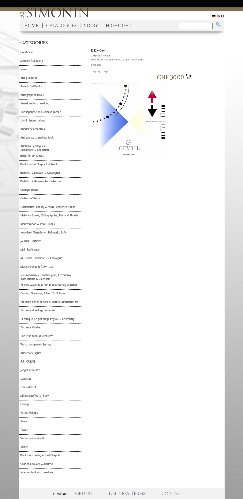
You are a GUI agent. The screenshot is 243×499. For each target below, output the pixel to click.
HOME (31, 26)
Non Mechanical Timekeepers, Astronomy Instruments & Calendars (45, 277)
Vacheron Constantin (32, 438)
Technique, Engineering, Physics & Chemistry (47, 319)
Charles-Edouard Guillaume (36, 464)
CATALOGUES (61, 26)
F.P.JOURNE (28, 361)
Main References (30, 249)
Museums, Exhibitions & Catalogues (41, 258)
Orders (84, 493)
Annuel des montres (32, 129)
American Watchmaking (34, 103)
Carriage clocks (29, 190)
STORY (91, 26)
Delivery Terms (127, 493)
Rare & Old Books (31, 86)
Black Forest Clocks (32, 155)
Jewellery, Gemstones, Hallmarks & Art (43, 232)
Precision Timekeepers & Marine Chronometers (49, 302)
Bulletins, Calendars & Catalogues (40, 173)
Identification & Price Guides (37, 224)
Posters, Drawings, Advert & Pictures (42, 293)
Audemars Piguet (30, 353)
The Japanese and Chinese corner (40, 112)
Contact (172, 493)
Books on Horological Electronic (39, 164)
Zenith (24, 447)
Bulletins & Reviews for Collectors (40, 181)
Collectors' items (30, 198)
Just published (28, 78)
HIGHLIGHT (119, 26)
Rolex (23, 421)
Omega (24, 404)
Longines (25, 378)
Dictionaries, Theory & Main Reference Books (47, 207)
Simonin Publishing (31, 61)
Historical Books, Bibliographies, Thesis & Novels (49, 215)
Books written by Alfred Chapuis (40, 455)
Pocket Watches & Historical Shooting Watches (48, 285)
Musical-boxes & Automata (36, 266)
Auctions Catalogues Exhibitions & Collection (34, 148)
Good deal (26, 52)
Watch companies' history (35, 344)
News (23, 69)
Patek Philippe (29, 412)
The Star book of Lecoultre (36, 336)
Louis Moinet (28, 387)
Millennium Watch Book (34, 395)
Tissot (24, 430)
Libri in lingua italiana (32, 120)
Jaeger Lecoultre (30, 370)
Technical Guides (30, 327)
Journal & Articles (30, 241)
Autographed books (32, 95)
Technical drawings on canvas (37, 310)
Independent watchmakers (36, 472)
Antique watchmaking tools (37, 137)
